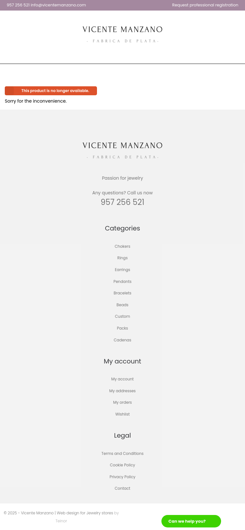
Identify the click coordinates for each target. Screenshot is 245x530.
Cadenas (122, 340)
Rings (122, 258)
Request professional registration (205, 5)
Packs (122, 328)
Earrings (122, 269)
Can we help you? (187, 521)
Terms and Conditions (122, 453)
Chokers (122, 246)
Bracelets (122, 293)
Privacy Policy (122, 476)
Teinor (61, 521)
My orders (122, 402)
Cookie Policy (122, 465)
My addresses (122, 391)
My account (122, 379)
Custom (122, 316)
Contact (122, 488)
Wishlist (122, 414)
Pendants (123, 281)
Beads (122, 305)
